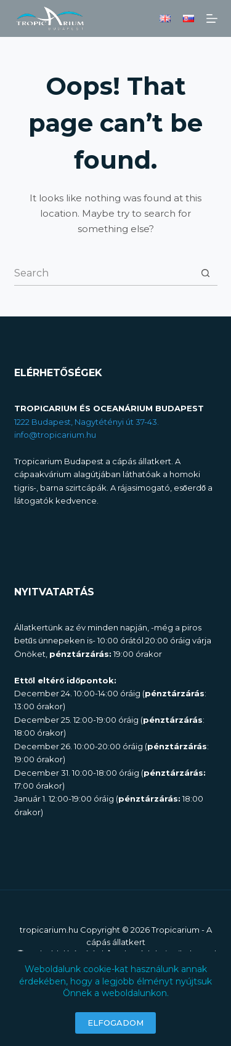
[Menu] (211, 18)
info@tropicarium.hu (55, 435)
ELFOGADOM (115, 1023)
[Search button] (205, 273)
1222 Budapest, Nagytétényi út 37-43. (86, 422)
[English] (165, 18)
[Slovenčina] (188, 18)
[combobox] (103, 273)
